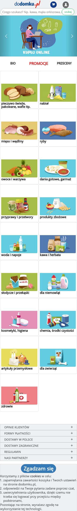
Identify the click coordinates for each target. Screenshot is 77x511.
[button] (5, 36)
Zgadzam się (38, 468)
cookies (35, 476)
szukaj (68, 12)
